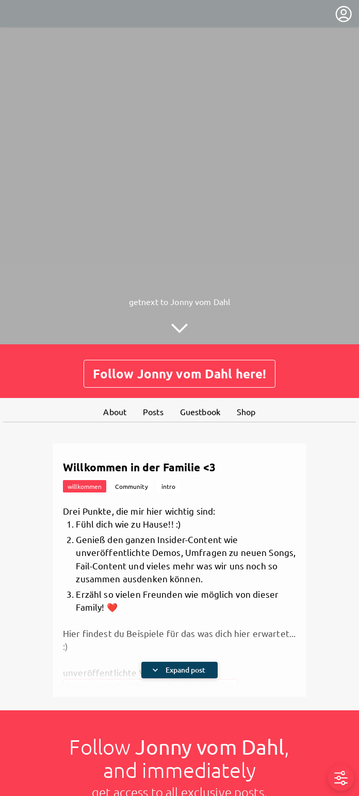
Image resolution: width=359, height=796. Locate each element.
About (114, 411)
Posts (153, 411)
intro (168, 486)
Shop (246, 411)
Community (131, 486)
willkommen (85, 486)
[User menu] (343, 14)
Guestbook (200, 411)
